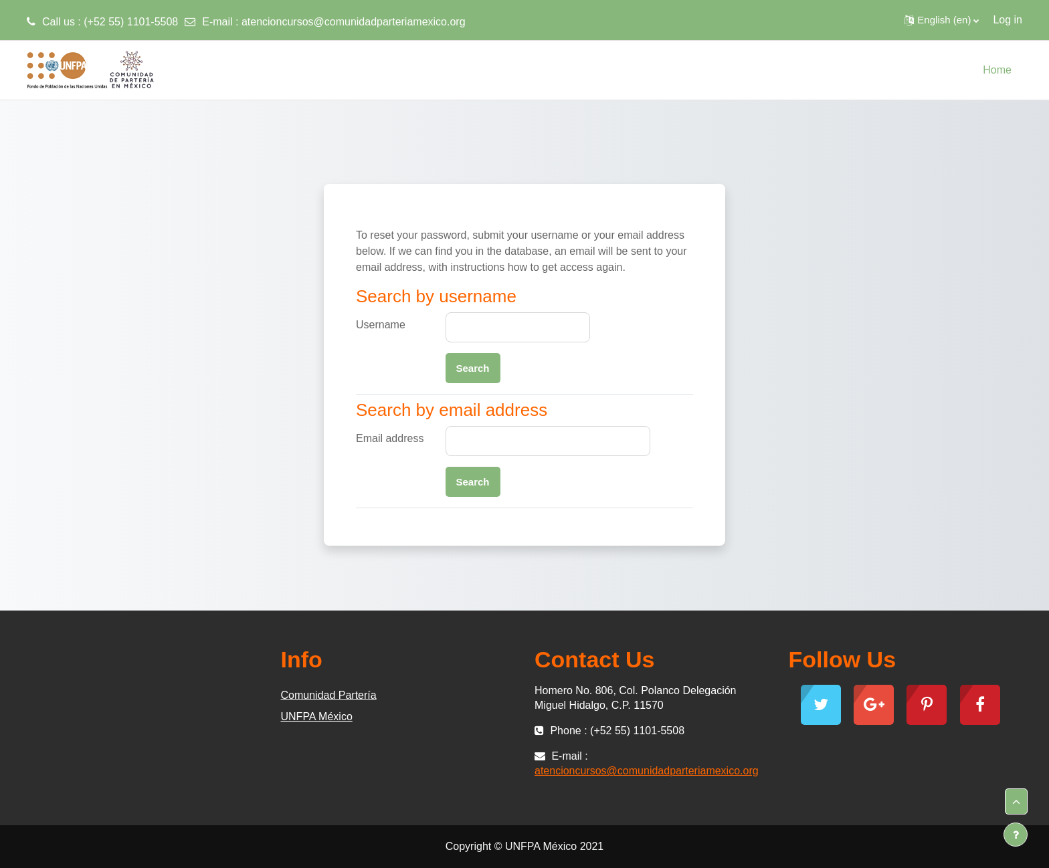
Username (380, 324)
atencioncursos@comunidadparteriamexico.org (354, 21)
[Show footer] (1016, 835)
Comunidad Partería (329, 695)
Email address (389, 438)
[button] (941, 20)
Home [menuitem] (997, 70)
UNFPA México (317, 716)
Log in (1007, 19)
